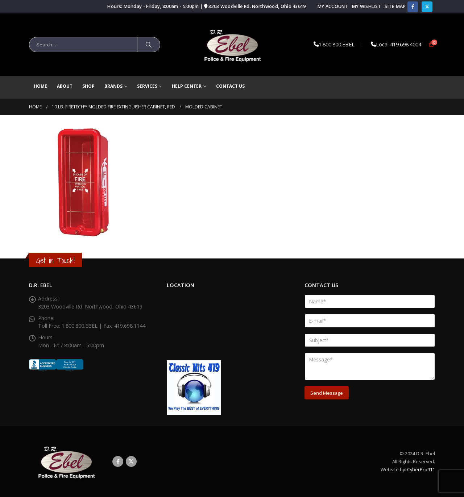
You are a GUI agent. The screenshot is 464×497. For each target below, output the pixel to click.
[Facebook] (412, 6)
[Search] (148, 44)
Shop (88, 86)
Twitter (131, 461)
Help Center (187, 86)
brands (113, 86)
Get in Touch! (55, 260)
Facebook (117, 461)
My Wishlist (366, 6)
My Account (333, 6)
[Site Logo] (232, 45)
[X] (427, 6)
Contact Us (230, 86)
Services (147, 86)
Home (40, 86)
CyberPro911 (421, 469)
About (64, 86)
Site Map (395, 6)
